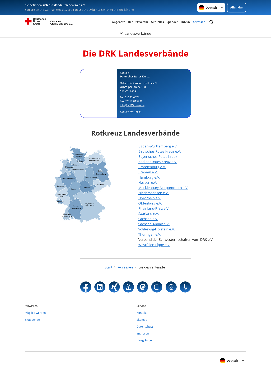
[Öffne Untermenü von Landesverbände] (135, 33)
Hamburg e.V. (149, 177)
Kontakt (142, 313)
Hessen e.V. (147, 182)
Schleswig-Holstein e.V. (156, 229)
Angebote (118, 22)
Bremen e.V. (148, 172)
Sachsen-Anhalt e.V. (154, 224)
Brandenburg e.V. (152, 167)
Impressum (144, 333)
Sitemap (142, 320)
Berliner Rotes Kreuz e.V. (157, 161)
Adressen (199, 22)
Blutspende (32, 320)
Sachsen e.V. (148, 218)
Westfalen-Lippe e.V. (154, 244)
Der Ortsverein (138, 22)
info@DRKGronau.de (132, 105)
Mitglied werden (35, 313)
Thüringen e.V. (149, 234)
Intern (185, 22)
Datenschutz (145, 326)
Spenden (173, 22)
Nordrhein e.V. (149, 198)
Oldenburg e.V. (150, 203)
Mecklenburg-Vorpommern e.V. (163, 187)
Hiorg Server (145, 340)
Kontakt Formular (130, 111)
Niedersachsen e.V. (153, 193)
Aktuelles (157, 22)
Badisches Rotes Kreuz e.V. (159, 151)
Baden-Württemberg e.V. (157, 146)
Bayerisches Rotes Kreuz (157, 156)
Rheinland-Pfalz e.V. (153, 208)
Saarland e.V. (148, 213)
